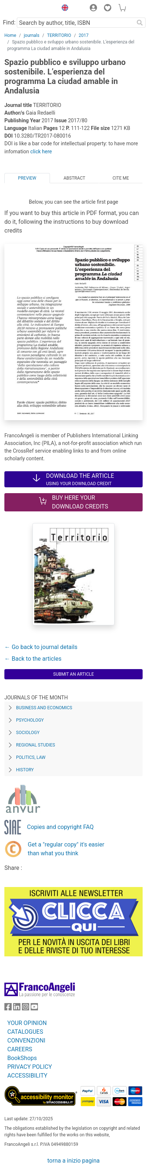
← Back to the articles (32, 658)
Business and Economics (44, 707)
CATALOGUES (25, 1031)
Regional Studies (35, 745)
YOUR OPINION (27, 1023)
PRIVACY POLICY (29, 1066)
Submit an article (73, 674)
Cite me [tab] (120, 178)
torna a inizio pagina (73, 1160)
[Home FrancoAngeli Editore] (29, 9)
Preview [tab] (27, 178)
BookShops (22, 1058)
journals (31, 35)
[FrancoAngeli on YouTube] (34, 1008)
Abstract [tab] (74, 178)
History (25, 769)
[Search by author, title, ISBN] (75, 23)
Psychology (30, 720)
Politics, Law (31, 757)
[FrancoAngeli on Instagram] (25, 1008)
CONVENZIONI (26, 1040)
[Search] (140, 23)
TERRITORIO (59, 35)
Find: (9, 22)
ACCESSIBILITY (27, 1075)
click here (41, 151)
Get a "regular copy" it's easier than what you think (66, 849)
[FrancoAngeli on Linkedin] (16, 1008)
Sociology (27, 732)
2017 (84, 35)
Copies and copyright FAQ (60, 826)
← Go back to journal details (40, 647)
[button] (63, 9)
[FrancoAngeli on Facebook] (8, 1008)
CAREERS (19, 1049)
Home (10, 35)
